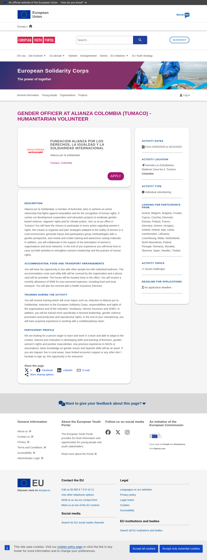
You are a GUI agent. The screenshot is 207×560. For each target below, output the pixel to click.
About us (23, 431)
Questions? (179, 39)
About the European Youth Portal (81, 423)
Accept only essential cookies (181, 548)
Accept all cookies (144, 548)
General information (32, 421)
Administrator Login (29, 458)
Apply (115, 176)
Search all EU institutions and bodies (141, 530)
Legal (124, 480)
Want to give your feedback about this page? (103, 403)
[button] (29, 370)
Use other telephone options (77, 494)
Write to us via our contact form (79, 500)
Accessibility (25, 452)
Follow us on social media (124, 421)
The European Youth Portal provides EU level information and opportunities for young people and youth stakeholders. (81, 440)
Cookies (124, 505)
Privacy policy (128, 494)
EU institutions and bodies (139, 521)
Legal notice (127, 500)
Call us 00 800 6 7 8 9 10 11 (77, 489)
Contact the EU (72, 480)
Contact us (24, 436)
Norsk (183, 15)
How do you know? (74, 2)
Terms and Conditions (30, 447)
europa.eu (44, 490)
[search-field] (111, 40)
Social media (70, 513)
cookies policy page (69, 546)
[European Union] (33, 486)
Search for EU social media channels (82, 522)
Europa (22, 26)
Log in (186, 95)
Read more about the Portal (77, 453)
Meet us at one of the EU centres (80, 505)
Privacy (22, 442)
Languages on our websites (136, 489)
